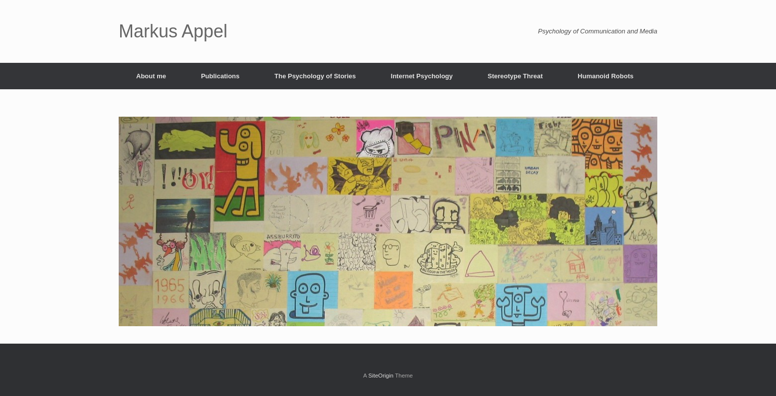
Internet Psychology (422, 76)
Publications (220, 76)
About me (151, 76)
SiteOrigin (380, 376)
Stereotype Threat (515, 76)
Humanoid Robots (605, 76)
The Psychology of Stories (315, 76)
